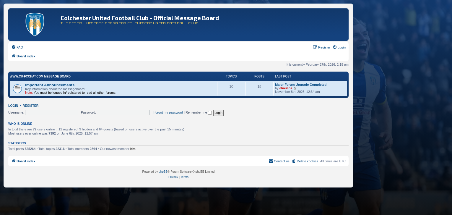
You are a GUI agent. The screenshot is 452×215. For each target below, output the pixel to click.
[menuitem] (17, 47)
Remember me (199, 112)
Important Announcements (49, 85)
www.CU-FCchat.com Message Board (40, 76)
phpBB (163, 171)
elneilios (285, 88)
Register (31, 105)
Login (13, 105)
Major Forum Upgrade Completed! (301, 84)
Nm (133, 149)
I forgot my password (168, 112)
